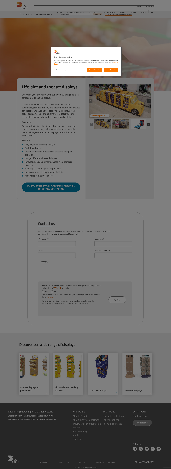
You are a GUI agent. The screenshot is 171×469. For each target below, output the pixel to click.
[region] (86, 61)
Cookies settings (61, 70)
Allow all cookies (111, 70)
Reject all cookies (94, 70)
